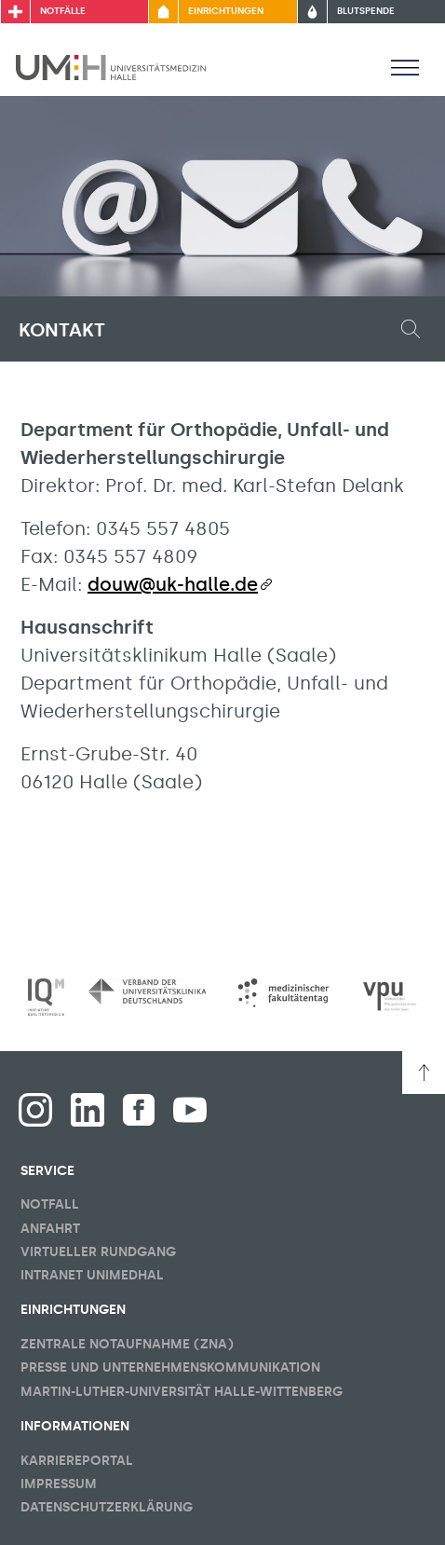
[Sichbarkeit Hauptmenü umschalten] (405, 67)
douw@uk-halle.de (173, 584)
